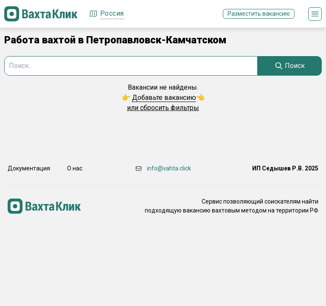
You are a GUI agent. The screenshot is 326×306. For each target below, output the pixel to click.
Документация (29, 168)
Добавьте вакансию (164, 98)
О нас (74, 168)
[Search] (290, 66)
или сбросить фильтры (163, 108)
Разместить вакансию (259, 13)
